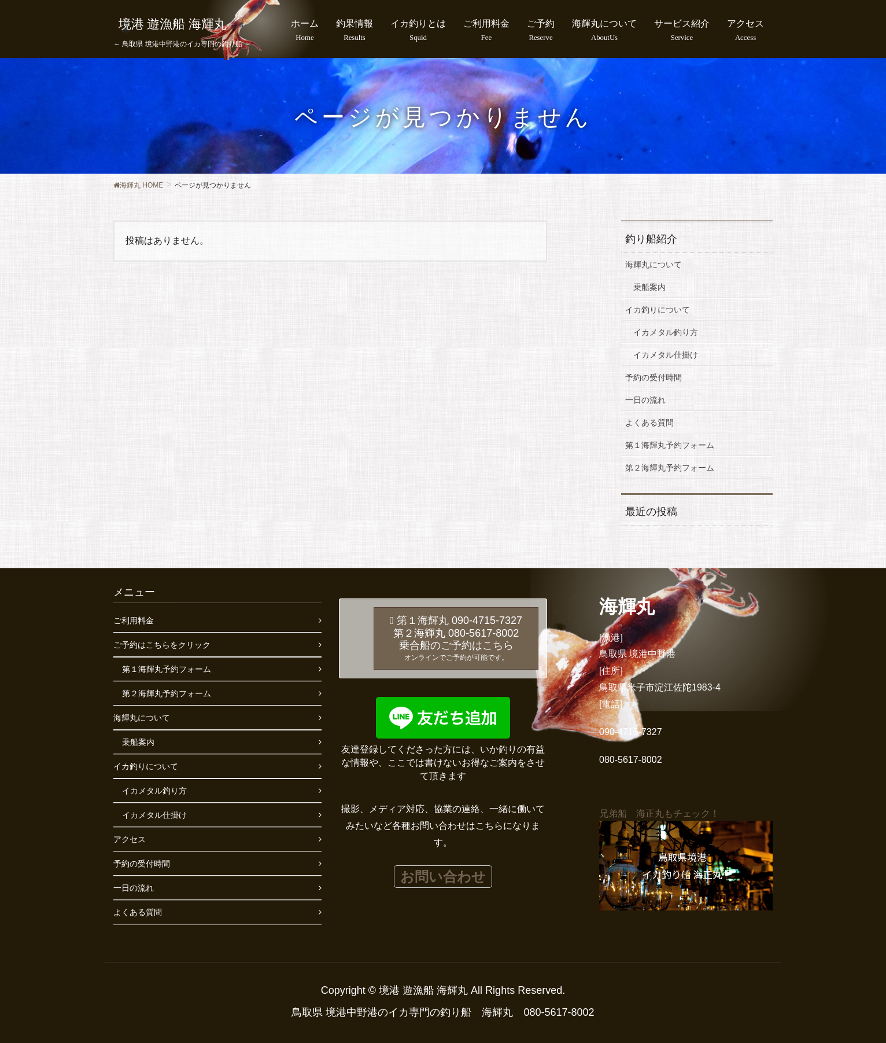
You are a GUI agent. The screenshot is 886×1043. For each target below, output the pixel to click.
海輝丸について (653, 264)
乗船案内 (649, 287)
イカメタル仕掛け (665, 354)
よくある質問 (649, 422)
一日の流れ (645, 400)
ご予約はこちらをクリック (162, 644)
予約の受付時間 (653, 377)
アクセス (129, 839)
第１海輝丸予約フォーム (669, 445)
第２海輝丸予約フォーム (669, 467)
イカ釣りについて (657, 309)
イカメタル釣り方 (665, 332)
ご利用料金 (133, 620)
